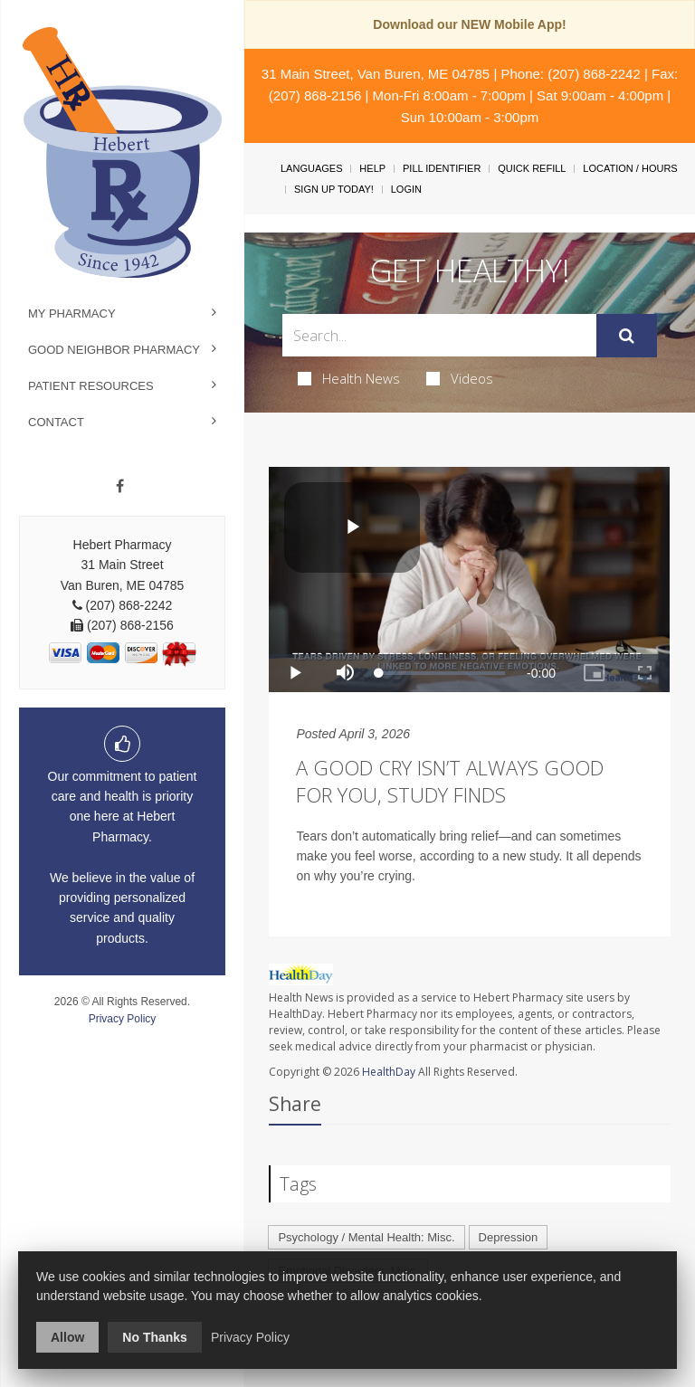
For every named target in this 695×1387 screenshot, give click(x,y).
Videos (459, 378)
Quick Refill (532, 168)
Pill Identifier (442, 168)
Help (372, 168)
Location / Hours (630, 168)
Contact (56, 422)
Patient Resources (91, 386)
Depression (508, 1237)
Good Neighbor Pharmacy (114, 349)
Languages (311, 168)
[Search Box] (438, 335)
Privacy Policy (123, 1018)
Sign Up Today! (334, 189)
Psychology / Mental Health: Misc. (366, 1237)
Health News (349, 378)
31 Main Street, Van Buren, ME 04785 (376, 73)
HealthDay (388, 1071)
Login (406, 189)
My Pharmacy (72, 313)
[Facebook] (120, 487)
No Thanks (154, 1337)
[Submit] (626, 335)
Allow (67, 1337)
